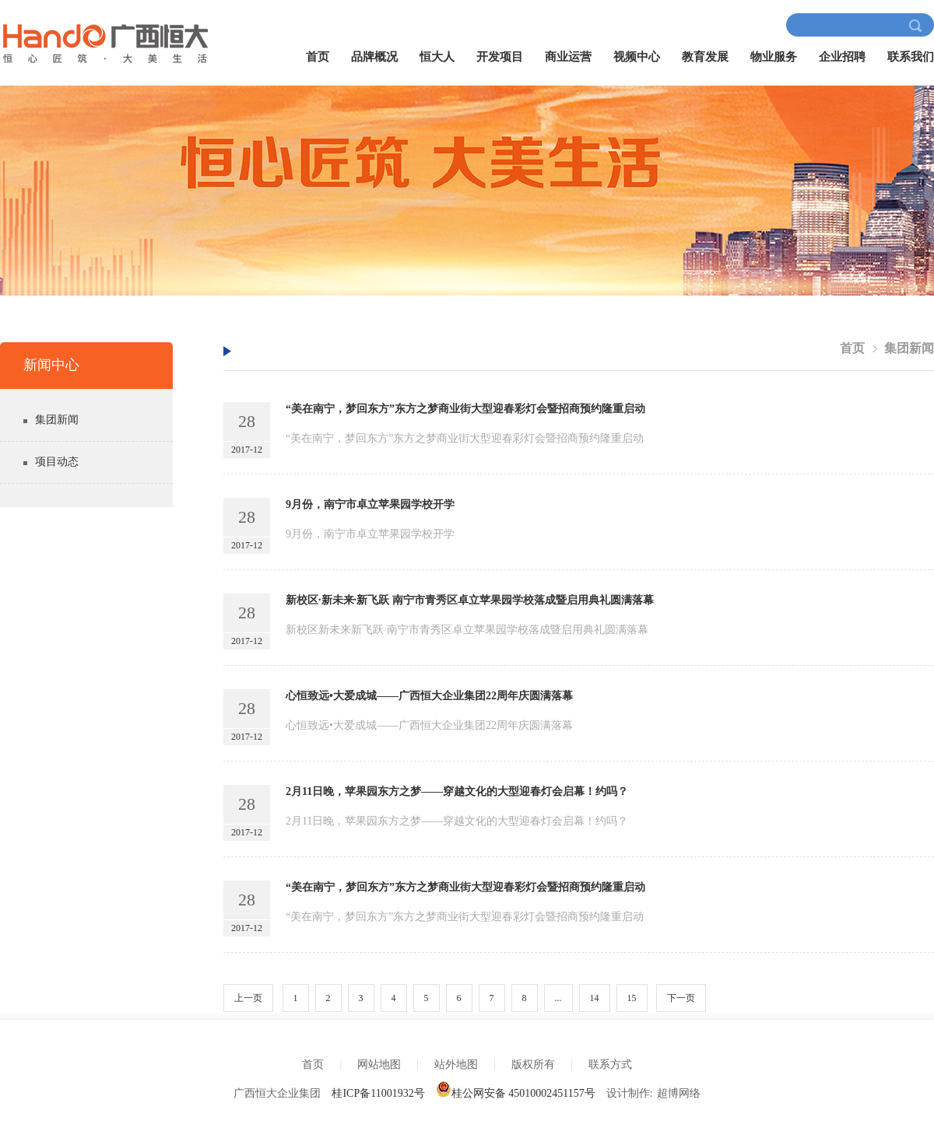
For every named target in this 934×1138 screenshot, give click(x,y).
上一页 (248, 998)
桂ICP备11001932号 (378, 1093)
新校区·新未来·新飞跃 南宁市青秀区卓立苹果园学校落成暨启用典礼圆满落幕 (470, 600)
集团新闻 (57, 419)
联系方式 (610, 1064)
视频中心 (636, 57)
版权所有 (533, 1064)
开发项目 (499, 57)
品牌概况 (374, 57)
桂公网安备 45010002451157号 (515, 1093)
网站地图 (379, 1064)
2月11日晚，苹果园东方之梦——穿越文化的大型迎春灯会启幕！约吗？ (457, 791)
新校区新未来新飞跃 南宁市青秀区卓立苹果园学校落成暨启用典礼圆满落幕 (467, 630)
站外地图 (456, 1064)
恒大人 (437, 57)
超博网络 (678, 1093)
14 (594, 998)
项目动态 (57, 461)
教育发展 (705, 57)
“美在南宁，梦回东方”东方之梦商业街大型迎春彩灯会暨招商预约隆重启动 (465, 409)
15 (632, 998)
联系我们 (910, 57)
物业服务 (773, 57)
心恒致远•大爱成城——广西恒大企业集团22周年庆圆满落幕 (429, 696)
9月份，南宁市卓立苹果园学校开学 (370, 504)
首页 (317, 57)
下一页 (681, 998)
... (558, 998)
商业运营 (568, 57)
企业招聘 (842, 57)
